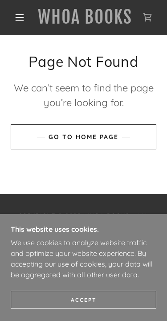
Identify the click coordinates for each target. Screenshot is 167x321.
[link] (85, 17)
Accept (84, 299)
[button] (20, 17)
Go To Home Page (83, 137)
